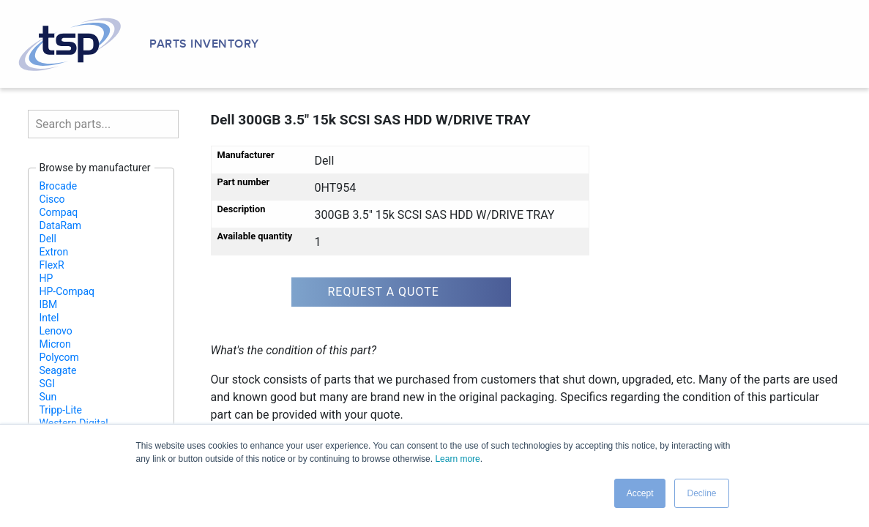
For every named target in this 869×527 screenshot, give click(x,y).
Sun (48, 397)
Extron (54, 252)
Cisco (52, 199)
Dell (48, 238)
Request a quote (383, 292)
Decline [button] (701, 493)
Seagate (58, 370)
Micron (55, 344)
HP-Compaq (67, 291)
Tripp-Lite (61, 410)
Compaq (59, 212)
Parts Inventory (204, 44)
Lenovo (56, 331)
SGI (48, 383)
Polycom (59, 357)
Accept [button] (640, 493)
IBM (49, 304)
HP (46, 278)
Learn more (457, 459)
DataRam (61, 225)
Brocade (59, 186)
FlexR (52, 265)
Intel (49, 318)
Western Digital (74, 423)
